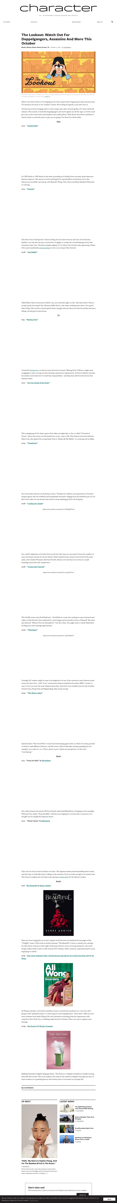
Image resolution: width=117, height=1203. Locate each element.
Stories (6, 22)
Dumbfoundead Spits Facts (84, 1128)
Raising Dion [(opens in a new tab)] (32, 319)
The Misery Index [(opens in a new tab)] (35, 693)
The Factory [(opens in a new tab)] (32, 1026)
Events (34, 22)
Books (23, 47)
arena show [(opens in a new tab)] (64, 877)
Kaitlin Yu (47, 96)
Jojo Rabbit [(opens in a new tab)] (32, 252)
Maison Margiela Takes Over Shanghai (84, 1118)
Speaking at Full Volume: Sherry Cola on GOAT (83, 1138)
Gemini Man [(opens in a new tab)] (33, 126)
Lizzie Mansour (80, 1110)
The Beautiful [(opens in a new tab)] (31, 885)
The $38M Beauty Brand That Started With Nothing (84, 1108)
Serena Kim (26, 1166)
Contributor (67, 47)
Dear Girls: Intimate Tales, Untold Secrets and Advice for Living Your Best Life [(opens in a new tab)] (58, 955)
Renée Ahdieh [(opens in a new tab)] (45, 885)
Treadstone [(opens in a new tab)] (32, 443)
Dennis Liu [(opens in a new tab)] (34, 370)
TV (48, 47)
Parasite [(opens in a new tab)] (31, 189)
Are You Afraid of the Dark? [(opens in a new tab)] (38, 383)
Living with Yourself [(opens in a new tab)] (36, 567)
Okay (109, 1199)
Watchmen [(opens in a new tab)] (32, 630)
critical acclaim (44, 248)
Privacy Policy (34, 1200)
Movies (29, 47)
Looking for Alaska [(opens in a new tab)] (35, 503)
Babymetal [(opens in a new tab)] (45, 821)
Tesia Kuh (78, 1130)
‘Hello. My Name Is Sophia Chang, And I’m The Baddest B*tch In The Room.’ (39, 1162)
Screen (44, 47)
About (100, 22)
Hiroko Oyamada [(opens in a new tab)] (46, 1026)
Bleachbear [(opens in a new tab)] (46, 760)
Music (34, 47)
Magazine (76, 22)
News (39, 47)
